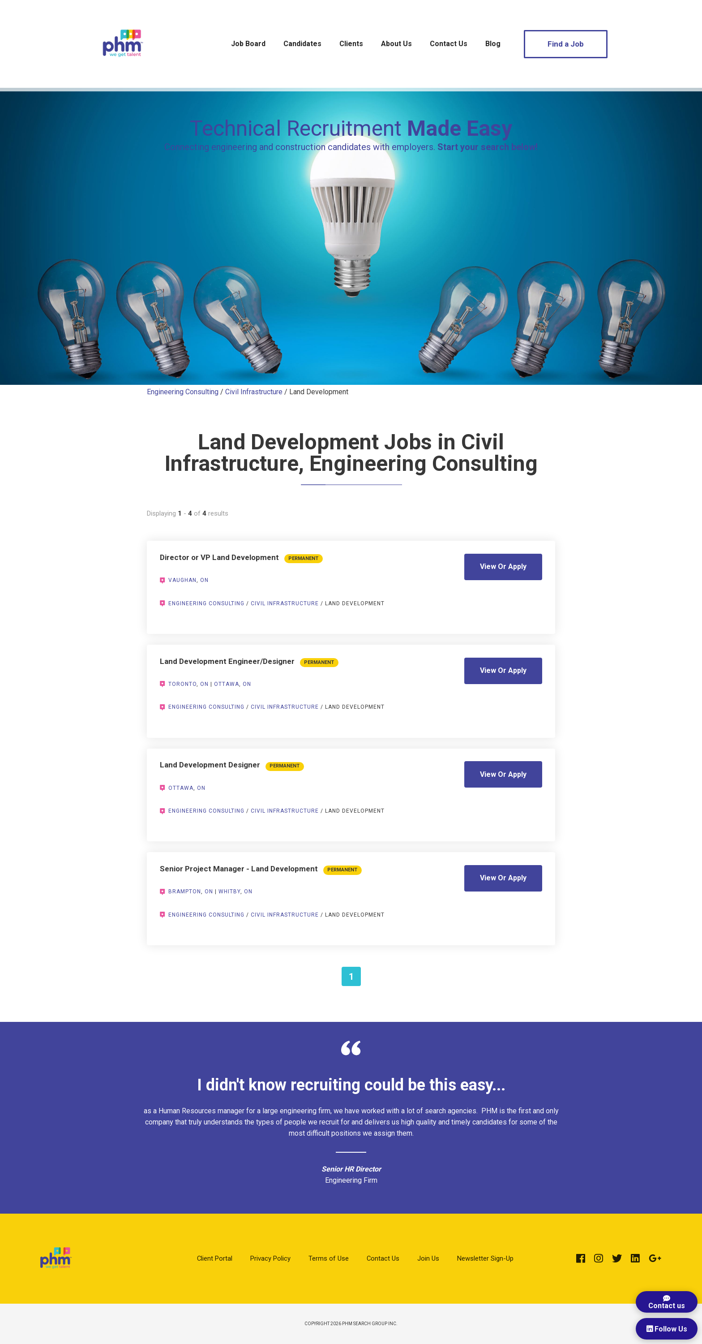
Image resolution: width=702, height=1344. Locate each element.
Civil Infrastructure (254, 392)
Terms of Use (328, 1258)
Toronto (182, 684)
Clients (351, 43)
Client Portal (214, 1258)
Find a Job (566, 43)
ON (204, 580)
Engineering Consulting (182, 392)
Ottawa (226, 684)
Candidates (302, 43)
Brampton (184, 891)
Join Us (428, 1258)
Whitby (229, 891)
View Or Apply (503, 566)
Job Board (248, 43)
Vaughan (182, 580)
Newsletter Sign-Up (485, 1258)
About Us (396, 43)
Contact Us (448, 43)
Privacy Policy (270, 1258)
